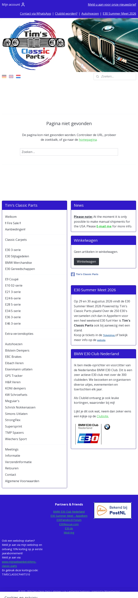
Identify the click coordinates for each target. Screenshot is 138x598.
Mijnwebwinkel (112, 591)
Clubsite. (103, 416)
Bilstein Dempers (17, 350)
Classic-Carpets (16, 240)
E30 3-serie (13, 250)
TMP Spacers (14, 433)
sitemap (57, 591)
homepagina (88, 140)
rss (64, 591)
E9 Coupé (11, 279)
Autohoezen (90, 13)
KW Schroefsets (16, 395)
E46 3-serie (13, 323)
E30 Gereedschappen (20, 269)
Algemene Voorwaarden (22, 481)
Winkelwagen (86, 261)
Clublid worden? (66, 13)
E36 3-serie (13, 317)
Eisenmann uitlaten (18, 369)
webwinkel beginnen (79, 591)
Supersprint (13, 426)
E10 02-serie (13, 285)
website (101, 340)
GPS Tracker (14, 376)
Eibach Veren (14, 363)
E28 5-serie (13, 304)
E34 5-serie (13, 311)
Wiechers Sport (16, 439)
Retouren (11, 468)
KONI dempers (15, 388)
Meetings (11, 449)
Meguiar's (12, 401)
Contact (10, 475)
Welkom (11, 217)
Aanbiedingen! (15, 229)
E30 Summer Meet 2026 (119, 13)
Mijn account (13, 4)
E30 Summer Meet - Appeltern (69, 516)
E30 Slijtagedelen (17, 256)
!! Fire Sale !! (13, 223)
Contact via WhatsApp (35, 13)
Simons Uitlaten (16, 414)
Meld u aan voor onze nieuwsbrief (112, 4)
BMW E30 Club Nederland (69, 511)
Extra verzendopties (19, 334)
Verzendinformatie (18, 462)
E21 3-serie (13, 292)
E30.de (69, 528)
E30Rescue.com (69, 524)
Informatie (12, 455)
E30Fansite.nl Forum (69, 520)
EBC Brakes (13, 357)
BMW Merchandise (18, 263)
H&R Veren (13, 382)
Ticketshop (109, 335)
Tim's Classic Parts (84, 274)
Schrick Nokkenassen (20, 407)
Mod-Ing (69, 532)
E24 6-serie (13, 298)
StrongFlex (12, 420)
